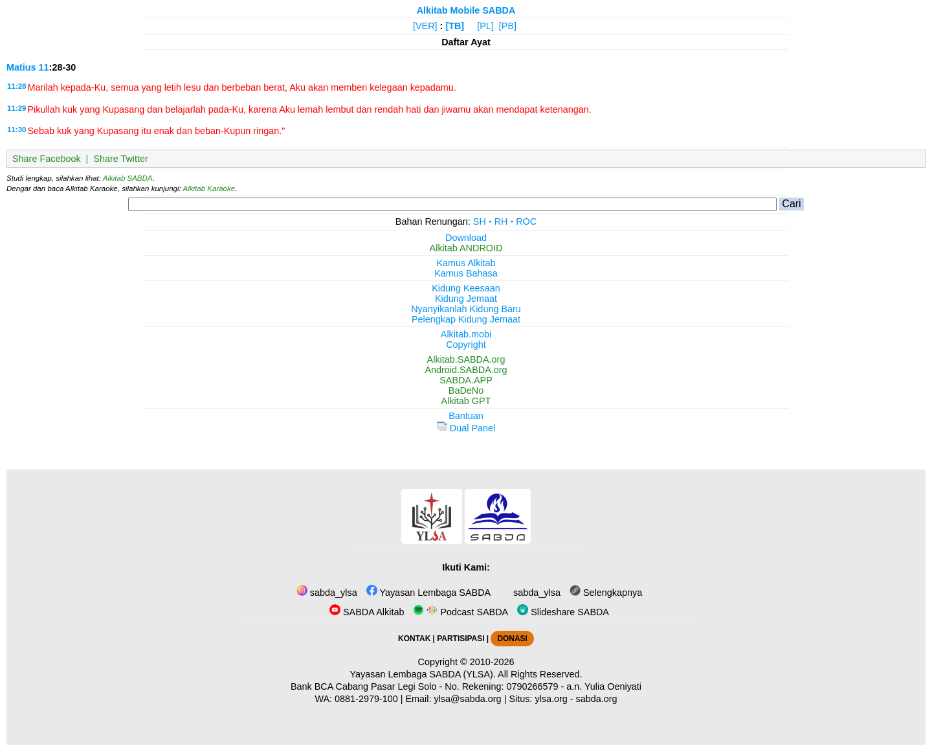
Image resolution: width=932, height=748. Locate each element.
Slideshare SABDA (563, 612)
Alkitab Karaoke (209, 188)
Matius (21, 67)
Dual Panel (466, 428)
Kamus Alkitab (465, 263)
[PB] (507, 26)
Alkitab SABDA (128, 178)
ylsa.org (551, 699)
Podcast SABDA (460, 612)
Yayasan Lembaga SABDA (428, 592)
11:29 (16, 108)
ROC (526, 221)
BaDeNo (466, 390)
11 (44, 67)
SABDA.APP (466, 380)
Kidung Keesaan (466, 288)
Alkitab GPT (466, 401)
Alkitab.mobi (466, 334)
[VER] (425, 26)
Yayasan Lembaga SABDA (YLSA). (423, 674)
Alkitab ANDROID (466, 248)
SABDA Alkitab (366, 612)
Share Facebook (46, 158)
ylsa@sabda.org (467, 699)
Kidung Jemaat (466, 298)
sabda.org (596, 699)
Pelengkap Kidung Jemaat (466, 319)
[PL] (485, 26)
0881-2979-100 (366, 699)
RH (501, 221)
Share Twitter (120, 158)
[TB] (454, 26)
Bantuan (466, 416)
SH (479, 221)
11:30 (16, 129)
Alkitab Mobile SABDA (466, 10)
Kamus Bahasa (466, 273)
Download (466, 237)
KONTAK (414, 638)
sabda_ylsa (326, 592)
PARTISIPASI (460, 638)
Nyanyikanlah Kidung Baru (466, 309)
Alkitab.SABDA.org (466, 359)
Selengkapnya (606, 592)
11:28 (16, 86)
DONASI (512, 638)
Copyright (466, 344)
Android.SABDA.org (466, 370)
